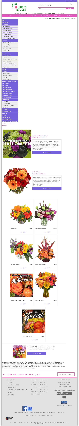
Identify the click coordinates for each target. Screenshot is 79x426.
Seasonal (4, 71)
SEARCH (70, 8)
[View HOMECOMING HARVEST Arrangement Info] (45, 249)
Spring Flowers (6, 73)
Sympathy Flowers (7, 55)
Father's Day (6, 46)
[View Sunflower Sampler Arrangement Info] (45, 285)
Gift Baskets (5, 83)
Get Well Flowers (7, 34)
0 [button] (72, 4)
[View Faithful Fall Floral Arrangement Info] (21, 213)
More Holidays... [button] (7, 50)
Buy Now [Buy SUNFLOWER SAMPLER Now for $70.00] (47, 304)
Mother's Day (6, 44)
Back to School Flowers (9, 38)
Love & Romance (6, 111)
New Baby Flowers (7, 32)
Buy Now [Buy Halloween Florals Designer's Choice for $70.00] (47, 152)
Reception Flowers (7, 93)
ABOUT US (22, 15)
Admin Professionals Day (9, 42)
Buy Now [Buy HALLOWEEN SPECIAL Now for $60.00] (35, 340)
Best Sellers (5, 22)
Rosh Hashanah (7, 48)
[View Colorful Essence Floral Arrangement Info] (21, 249)
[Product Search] (52, 8)
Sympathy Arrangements (9, 63)
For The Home (6, 67)
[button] (64, 402)
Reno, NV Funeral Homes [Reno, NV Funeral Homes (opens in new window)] (22, 412)
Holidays (4, 40)
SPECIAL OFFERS (45, 15)
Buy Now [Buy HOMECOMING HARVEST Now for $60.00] (47, 268)
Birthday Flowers (7, 30)
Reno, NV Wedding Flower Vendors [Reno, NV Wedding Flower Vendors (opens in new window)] (53, 412)
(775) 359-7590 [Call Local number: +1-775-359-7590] (72, 1)
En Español (5, 109)
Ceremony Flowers (7, 95)
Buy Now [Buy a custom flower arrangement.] (37, 354)
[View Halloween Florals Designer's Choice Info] (17, 143)
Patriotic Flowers (6, 97)
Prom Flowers (5, 99)
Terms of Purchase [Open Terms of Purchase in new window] (61, 422)
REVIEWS (33, 15)
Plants (4, 69)
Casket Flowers (7, 61)
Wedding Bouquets (7, 89)
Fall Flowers (6, 77)
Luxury (4, 115)
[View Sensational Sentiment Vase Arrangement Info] (45, 213)
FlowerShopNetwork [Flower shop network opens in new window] (36, 422)
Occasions (5, 24)
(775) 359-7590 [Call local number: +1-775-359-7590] (66, 386)
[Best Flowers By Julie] (19, 7)
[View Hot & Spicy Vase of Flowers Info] (17, 180)
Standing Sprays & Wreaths (10, 59)
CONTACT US (57, 15)
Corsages (5, 101)
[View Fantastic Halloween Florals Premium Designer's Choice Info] (21, 285)
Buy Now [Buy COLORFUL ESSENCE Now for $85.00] (23, 268)
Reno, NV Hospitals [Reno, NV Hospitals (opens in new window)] (36, 412)
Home (3, 20)
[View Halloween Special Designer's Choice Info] (33, 321)
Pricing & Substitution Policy (10, 121)
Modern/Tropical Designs (9, 81)
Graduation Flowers (8, 36)
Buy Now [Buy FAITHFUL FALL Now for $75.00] (23, 232)
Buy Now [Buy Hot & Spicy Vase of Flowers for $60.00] (47, 189)
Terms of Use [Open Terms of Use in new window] (39, 423)
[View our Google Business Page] (30, 410)
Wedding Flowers (6, 87)
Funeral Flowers (7, 57)
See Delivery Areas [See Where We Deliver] (66, 374)
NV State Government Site (45, 415)
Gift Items (5, 85)
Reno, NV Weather (31, 415)
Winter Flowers (7, 79)
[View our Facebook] (24, 410)
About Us (4, 113)
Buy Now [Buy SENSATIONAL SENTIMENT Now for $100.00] (47, 232)
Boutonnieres (6, 103)
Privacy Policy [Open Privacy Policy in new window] (49, 422)
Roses (3, 53)
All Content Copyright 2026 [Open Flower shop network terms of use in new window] (19, 422)
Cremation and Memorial (9, 65)
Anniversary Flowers (8, 28)
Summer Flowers (7, 75)
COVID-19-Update (7, 119)
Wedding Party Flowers (8, 91)
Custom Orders (6, 117)
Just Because (6, 26)
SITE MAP (69, 15)
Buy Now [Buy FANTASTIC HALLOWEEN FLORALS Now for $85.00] (23, 304)
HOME (10, 15)
